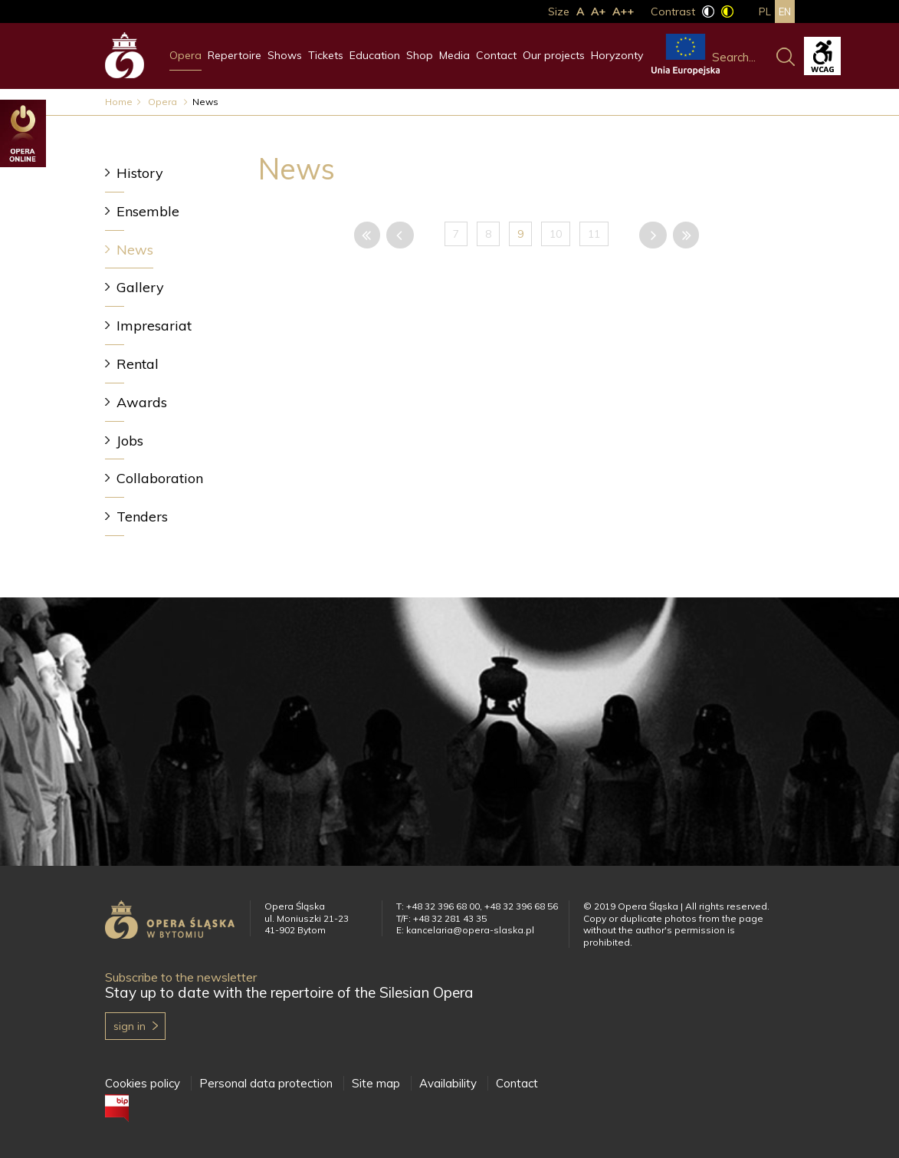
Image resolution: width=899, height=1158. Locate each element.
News (134, 249)
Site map (376, 1083)
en (785, 11)
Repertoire (234, 55)
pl (765, 11)
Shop (419, 55)
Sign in (129, 1026)
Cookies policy (142, 1083)
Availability (448, 1083)
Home (119, 101)
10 (556, 234)
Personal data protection (266, 1083)
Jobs (129, 440)
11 (594, 234)
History (139, 173)
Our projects (554, 55)
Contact (496, 55)
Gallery (140, 287)
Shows (284, 55)
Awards (141, 402)
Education (374, 55)
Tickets (325, 55)
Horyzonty (617, 55)
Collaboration (159, 478)
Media (454, 55)
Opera (185, 55)
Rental (137, 364)
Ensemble (147, 211)
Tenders (142, 516)
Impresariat (154, 325)
